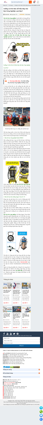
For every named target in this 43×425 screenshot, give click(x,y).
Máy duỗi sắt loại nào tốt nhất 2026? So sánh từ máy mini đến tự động (17, 316)
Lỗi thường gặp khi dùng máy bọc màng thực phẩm (7, 315)
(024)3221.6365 (22, 387)
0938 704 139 (10, 395)
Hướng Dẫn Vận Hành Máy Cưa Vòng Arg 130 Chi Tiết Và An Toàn (17, 292)
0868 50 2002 (13, 398)
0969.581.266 (10, 393)
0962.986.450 (10, 389)
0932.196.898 (17, 386)
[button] (39, 369)
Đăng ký (21, 345)
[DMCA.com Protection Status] (15, 366)
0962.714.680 (15, 387)
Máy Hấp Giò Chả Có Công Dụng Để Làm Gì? (7, 291)
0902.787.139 (11, 386)
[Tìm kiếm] (30, 2)
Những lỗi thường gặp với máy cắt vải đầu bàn (25, 315)
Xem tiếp (6, 302)
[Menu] (38, 2)
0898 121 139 (13, 396)
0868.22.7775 (10, 390)
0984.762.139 (10, 394)
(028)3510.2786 (24, 386)
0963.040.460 (11, 391)
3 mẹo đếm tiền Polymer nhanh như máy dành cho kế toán (25, 292)
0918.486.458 (9, 387)
